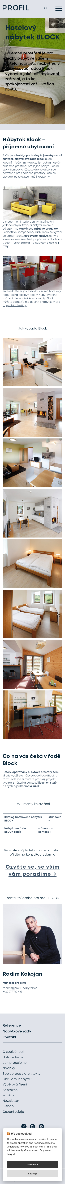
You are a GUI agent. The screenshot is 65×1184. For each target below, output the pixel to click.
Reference (12, 1025)
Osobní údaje (13, 1111)
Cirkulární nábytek (17, 1079)
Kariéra (8, 1095)
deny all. (11, 1154)
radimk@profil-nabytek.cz (20, 988)
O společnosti (13, 1052)
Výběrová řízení (15, 1084)
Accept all (32, 1164)
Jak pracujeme (15, 1062)
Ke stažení (10, 1090)
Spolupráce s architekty (21, 1073)
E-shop (8, 1106)
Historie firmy (13, 1057)
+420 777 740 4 (11, 992)
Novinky (9, 1068)
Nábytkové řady (17, 1031)
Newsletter (11, 1101)
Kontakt (9, 1037)
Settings (32, 1173)
